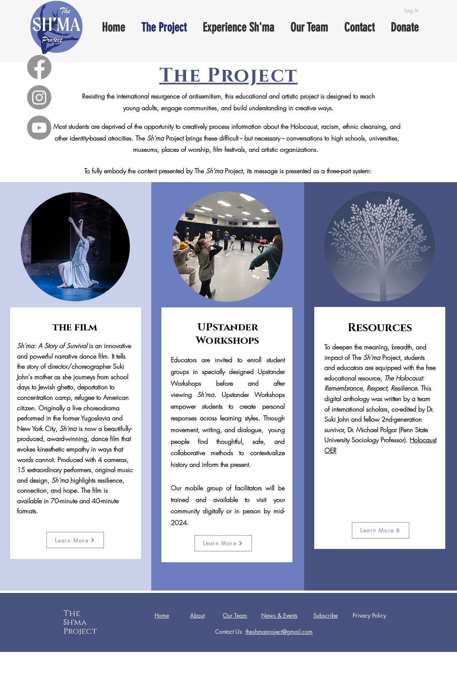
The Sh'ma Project (80, 622)
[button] (325, 616)
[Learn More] (75, 540)
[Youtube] (39, 128)
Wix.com (291, 675)
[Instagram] (39, 97)
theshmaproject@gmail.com (279, 631)
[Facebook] (39, 67)
